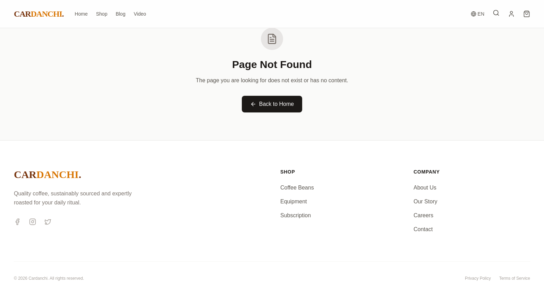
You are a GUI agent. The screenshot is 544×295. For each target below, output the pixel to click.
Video (140, 14)
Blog (120, 14)
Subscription (295, 215)
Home (81, 14)
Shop (102, 14)
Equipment (293, 201)
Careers (423, 215)
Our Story (425, 201)
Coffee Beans (297, 188)
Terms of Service (514, 278)
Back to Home (272, 104)
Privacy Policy (478, 278)
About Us (425, 188)
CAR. (38, 13)
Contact (423, 229)
